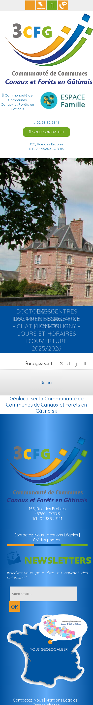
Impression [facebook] (85, 362)
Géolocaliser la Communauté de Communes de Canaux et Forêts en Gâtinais (46, 404)
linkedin (78, 363)
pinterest (70, 363)
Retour (46, 382)
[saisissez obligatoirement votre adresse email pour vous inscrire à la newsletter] (43, 594)
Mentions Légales (62, 534)
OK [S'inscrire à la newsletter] (14, 607)
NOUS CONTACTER (46, 132)
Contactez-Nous (29, 534)
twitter (61, 363)
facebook (53, 363)
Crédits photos (46, 539)
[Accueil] (49, 25)
